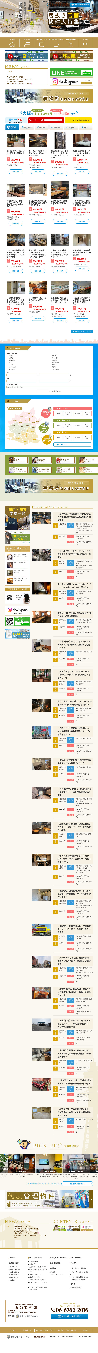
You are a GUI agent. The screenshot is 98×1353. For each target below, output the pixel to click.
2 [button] (49, 31)
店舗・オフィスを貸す (56, 1330)
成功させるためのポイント (37, 1279)
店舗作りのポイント (35, 1277)
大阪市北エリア (62, 408)
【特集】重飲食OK (14, 1274)
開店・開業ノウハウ (35, 1257)
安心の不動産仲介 (76, 1257)
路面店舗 (12, 360)
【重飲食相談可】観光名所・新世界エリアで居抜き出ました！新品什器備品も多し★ (74, 992)
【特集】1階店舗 (13, 1277)
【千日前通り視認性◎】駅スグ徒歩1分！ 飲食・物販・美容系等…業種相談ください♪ (74, 859)
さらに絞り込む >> (55, 391)
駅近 (10, 362)
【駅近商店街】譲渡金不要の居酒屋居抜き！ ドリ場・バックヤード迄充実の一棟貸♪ (74, 827)
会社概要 (52, 1272)
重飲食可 (54, 355)
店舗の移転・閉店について (37, 1266)
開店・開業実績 (55, 1263)
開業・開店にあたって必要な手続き (17, 581)
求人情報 (73, 1263)
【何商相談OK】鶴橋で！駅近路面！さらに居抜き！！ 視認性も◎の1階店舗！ (74, 792)
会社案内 (53, 1268)
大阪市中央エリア (63, 420)
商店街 (54, 367)
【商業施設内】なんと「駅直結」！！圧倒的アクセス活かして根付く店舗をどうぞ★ (74, 644)
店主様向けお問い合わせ (78, 1279)
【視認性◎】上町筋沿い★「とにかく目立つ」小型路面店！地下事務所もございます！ (74, 894)
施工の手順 (32, 1264)
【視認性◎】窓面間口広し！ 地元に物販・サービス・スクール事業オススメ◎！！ (74, 929)
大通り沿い (55, 362)
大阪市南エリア (62, 432)
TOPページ (12, 1257)
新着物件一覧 (13, 1266)
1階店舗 (54, 360)
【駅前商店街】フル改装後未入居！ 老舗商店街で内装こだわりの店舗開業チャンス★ (74, 1112)
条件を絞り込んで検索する (80, 120)
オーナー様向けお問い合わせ (79, 1277)
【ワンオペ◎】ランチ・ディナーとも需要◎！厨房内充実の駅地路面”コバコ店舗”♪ (74, 554)
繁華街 (54, 364)
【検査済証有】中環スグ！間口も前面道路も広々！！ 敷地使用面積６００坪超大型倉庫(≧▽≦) (74, 1023)
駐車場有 (12, 369)
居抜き (11, 358)
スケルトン (55, 358)
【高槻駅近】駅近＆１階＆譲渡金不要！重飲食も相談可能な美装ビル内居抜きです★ (74, 1053)
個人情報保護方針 (76, 1287)
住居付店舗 (55, 369)
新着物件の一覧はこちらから (82, 331)
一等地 (11, 364)
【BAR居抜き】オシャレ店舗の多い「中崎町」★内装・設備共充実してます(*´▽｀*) (74, 674)
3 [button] (52, 31)
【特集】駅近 (12, 1280)
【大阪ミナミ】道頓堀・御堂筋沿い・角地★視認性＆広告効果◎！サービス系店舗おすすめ (74, 731)
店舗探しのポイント (16, 565)
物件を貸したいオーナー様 (58, 1257)
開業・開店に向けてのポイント (17, 573)
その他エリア (61, 444)
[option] (49, 16)
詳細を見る (16, 171)
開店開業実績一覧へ (81, 1183)
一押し (11, 355)
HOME (12, 1330)
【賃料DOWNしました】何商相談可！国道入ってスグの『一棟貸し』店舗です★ (74, 961)
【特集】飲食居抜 (13, 1272)
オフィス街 (12, 367)
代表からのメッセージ (57, 1274)
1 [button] (46, 31)
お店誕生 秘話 (33, 1261)
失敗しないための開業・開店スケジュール (17, 557)
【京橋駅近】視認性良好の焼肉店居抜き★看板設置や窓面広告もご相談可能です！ (74, 517)
